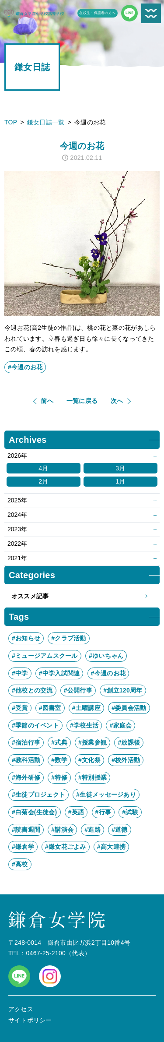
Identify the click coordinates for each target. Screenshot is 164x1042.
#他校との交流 (32, 690)
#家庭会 (120, 725)
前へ (47, 400)
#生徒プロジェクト (38, 794)
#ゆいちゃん (106, 655)
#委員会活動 (129, 707)
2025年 (17, 500)
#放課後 (129, 742)
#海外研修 (26, 777)
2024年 (17, 514)
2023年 (17, 529)
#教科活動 (26, 759)
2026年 (17, 455)
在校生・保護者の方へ (97, 13)
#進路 (92, 829)
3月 (120, 468)
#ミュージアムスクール (45, 655)
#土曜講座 (86, 707)
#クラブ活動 (68, 638)
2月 (43, 481)
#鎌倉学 (23, 846)
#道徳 (120, 829)
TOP (10, 122)
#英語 (76, 812)
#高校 (20, 864)
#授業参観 (92, 742)
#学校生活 (84, 725)
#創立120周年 (122, 690)
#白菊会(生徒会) (34, 812)
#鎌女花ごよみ (65, 846)
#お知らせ (26, 638)
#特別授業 (92, 777)
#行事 (103, 812)
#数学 (59, 759)
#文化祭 (89, 759)
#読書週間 (26, 829)
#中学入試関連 (59, 673)
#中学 (20, 673)
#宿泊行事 (26, 742)
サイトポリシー (30, 1020)
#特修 (59, 777)
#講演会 (62, 829)
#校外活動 (126, 759)
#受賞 (20, 707)
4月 (43, 468)
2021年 (17, 558)
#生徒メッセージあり (106, 794)
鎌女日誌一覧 (46, 122)
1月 (120, 481)
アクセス (20, 1009)
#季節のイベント (35, 725)
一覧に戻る (82, 400)
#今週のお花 (25, 367)
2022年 (17, 543)
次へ (117, 400)
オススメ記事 (82, 596)
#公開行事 (78, 690)
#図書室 (50, 707)
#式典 (59, 742)
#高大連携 (111, 846)
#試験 (130, 812)
